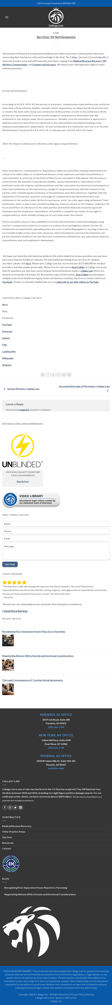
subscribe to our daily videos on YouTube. (77, 282)
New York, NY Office (56, 735)
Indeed (6, 338)
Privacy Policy (78, 994)
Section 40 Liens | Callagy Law (20, 388)
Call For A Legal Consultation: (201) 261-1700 (56, 3)
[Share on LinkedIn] (69, 375)
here (28, 263)
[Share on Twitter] (53, 375)
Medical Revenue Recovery (87, 61)
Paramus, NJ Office (56, 714)
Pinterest (7, 331)
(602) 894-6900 (56, 768)
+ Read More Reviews (15, 611)
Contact (6, 848)
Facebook (7, 282)
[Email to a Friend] (58, 375)
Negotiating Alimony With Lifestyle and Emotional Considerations (38, 655)
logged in (24, 409)
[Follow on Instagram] (10, 807)
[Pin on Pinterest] (64, 375)
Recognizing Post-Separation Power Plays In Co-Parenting (33, 631)
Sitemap (90, 994)
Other (56, 33)
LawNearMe (9, 351)
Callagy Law (86, 270)
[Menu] (6, 17)
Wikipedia (7, 358)
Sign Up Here (22, 481)
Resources (8, 842)
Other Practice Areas (13, 831)
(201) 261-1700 (56, 727)
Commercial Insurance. (44, 64)
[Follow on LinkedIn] (20, 807)
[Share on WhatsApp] (42, 375)
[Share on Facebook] (48, 375)
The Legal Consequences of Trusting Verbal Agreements (32, 680)
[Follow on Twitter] (15, 807)
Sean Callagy (78, 267)
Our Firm (7, 837)
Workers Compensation (14, 64)
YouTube (7, 324)
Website (7, 365)
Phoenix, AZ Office (56, 756)
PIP (104, 61)
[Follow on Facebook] (4, 807)
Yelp (4, 344)
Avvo (5, 304)
